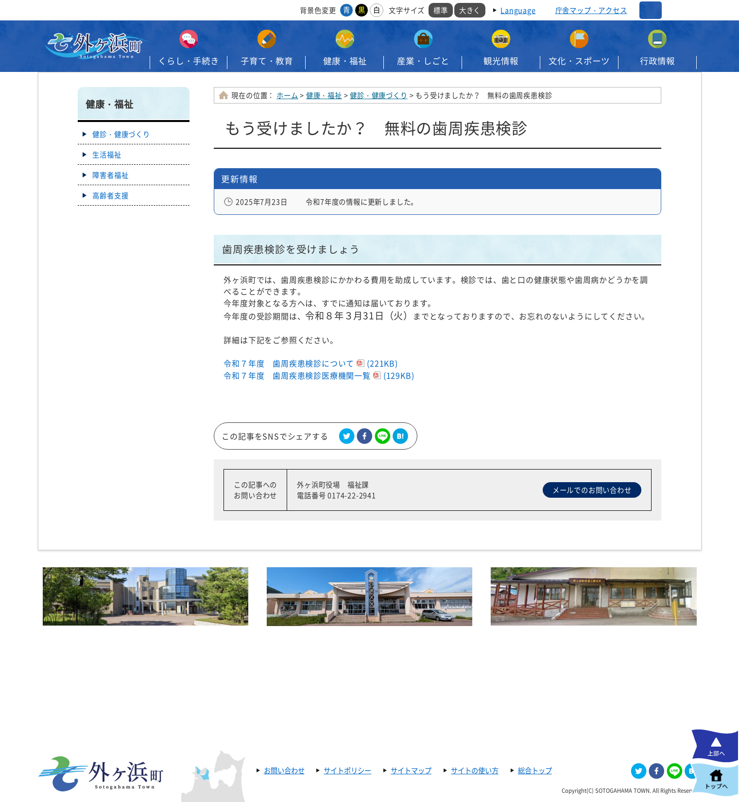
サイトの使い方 (474, 770)
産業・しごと (423, 60)
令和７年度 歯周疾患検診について (310, 363)
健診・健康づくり (378, 95)
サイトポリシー (347, 770)
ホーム (287, 95)
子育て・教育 (267, 60)
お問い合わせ (284, 770)
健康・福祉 (345, 60)
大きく (470, 10)
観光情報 (500, 60)
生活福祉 (106, 154)
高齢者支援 (110, 195)
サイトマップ (411, 770)
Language (517, 10)
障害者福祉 (110, 175)
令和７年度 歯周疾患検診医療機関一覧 (318, 375)
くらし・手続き (188, 60)
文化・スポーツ (579, 60)
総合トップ (535, 770)
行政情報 (657, 60)
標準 (440, 10)
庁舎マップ (591, 10)
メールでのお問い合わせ (592, 490)
